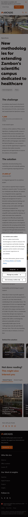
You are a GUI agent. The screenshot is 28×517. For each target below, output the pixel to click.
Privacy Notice (9, 261)
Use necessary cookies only (12, 279)
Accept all (12, 269)
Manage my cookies (12, 274)
